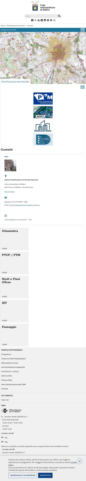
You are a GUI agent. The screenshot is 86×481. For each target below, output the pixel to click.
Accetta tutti (45, 475)
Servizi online (6, 376)
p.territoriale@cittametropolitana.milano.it (24, 205)
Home (3, 25)
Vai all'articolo (14, 239)
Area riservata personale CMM (13, 384)
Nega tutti (79, 461)
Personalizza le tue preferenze (22, 475)
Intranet (4, 389)
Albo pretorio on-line (9, 363)
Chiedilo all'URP (7, 433)
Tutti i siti (5, 400)
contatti (4, 248)
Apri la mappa (9, 191)
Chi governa (6, 354)
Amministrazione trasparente (13, 367)
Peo (6, 442)
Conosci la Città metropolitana (13, 359)
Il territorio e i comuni (10, 371)
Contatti (30, 25)
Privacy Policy (6, 380)
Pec (6, 438)
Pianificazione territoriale (16, 25)
